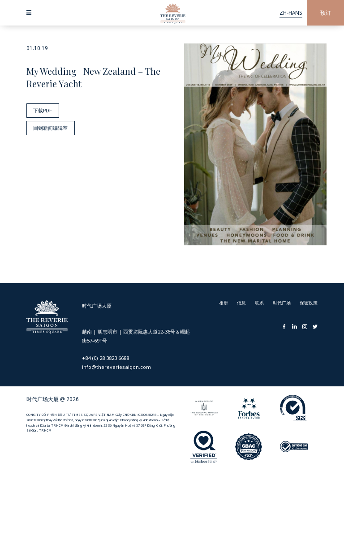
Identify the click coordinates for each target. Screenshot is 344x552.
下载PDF (41, 109)
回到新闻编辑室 (50, 125)
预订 (325, 13)
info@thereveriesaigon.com (116, 367)
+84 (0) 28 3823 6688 (105, 358)
